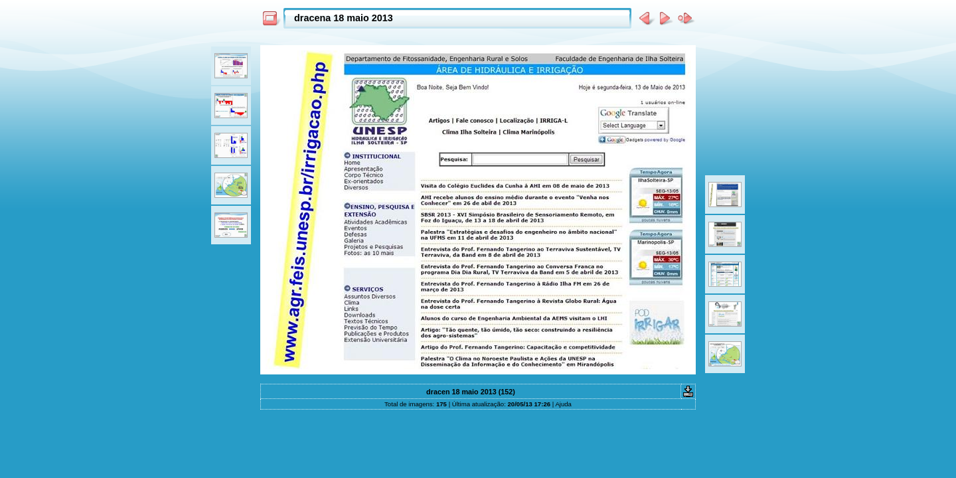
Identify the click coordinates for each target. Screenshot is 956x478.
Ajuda (563, 404)
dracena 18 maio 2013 (343, 18)
